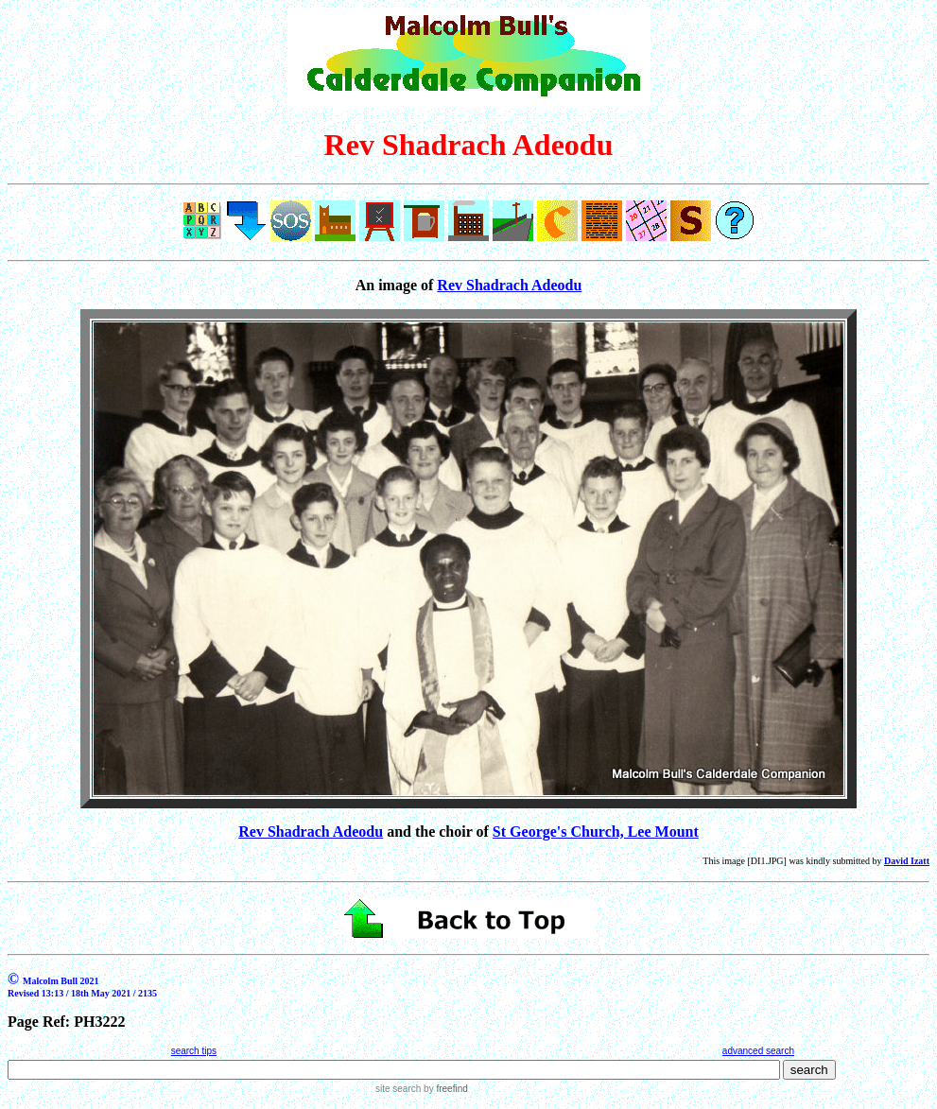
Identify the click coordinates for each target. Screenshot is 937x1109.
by (444, 1088)
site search (398, 1088)
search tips (194, 1051)
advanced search (758, 1051)
